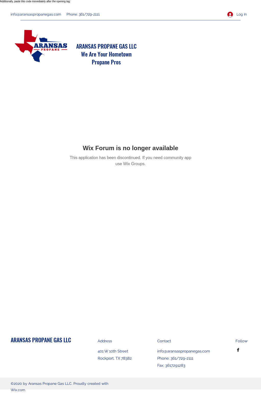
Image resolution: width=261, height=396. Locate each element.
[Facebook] (238, 349)
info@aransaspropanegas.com (36, 14)
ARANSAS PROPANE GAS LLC (106, 46)
